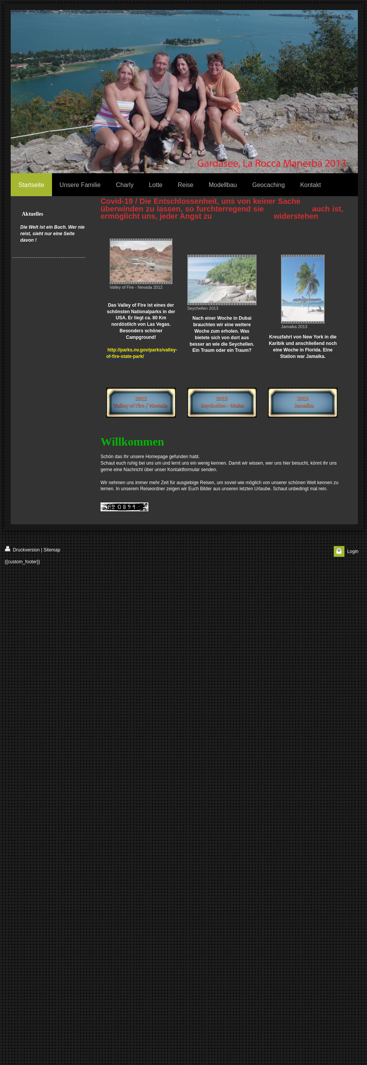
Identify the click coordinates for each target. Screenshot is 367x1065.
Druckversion (22, 549)
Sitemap (52, 550)
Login (352, 551)
